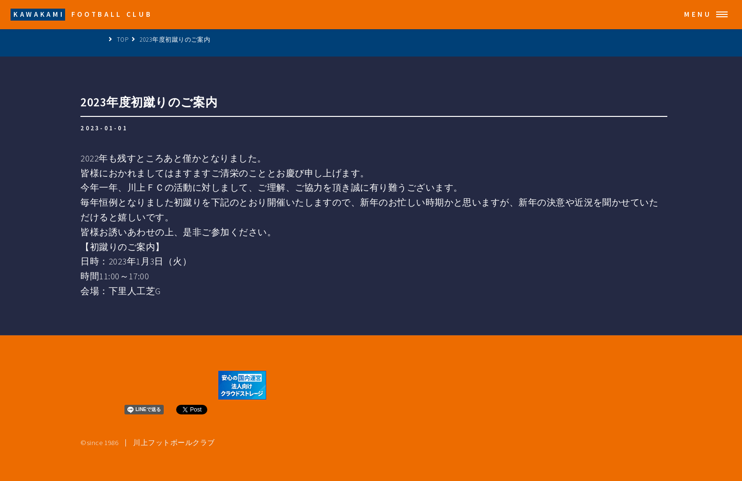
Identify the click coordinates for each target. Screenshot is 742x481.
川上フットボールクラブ (173, 443)
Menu (698, 14)
